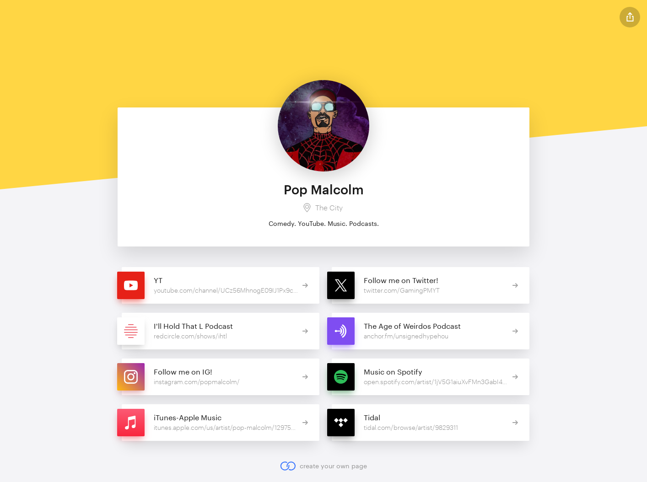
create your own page (323, 466)
